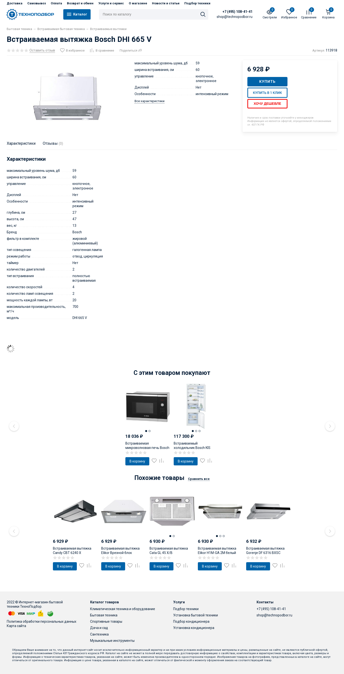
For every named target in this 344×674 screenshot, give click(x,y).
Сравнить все (199, 479)
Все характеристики (150, 101)
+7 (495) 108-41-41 (237, 12)
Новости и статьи (165, 3)
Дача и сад (99, 628)
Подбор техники (197, 3)
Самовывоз (36, 3)
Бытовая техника (103, 615)
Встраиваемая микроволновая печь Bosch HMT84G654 (147, 447)
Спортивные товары (106, 621)
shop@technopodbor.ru (274, 615)
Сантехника (99, 634)
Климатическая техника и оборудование (122, 609)
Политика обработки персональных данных (41, 621)
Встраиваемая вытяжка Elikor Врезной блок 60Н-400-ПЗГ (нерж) (120, 552)
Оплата (56, 3)
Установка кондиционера (193, 628)
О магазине (138, 3)
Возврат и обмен (80, 3)
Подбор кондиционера (191, 621)
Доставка (14, 3)
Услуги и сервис (111, 3)
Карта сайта (16, 626)
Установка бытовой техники (195, 615)
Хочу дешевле (267, 104)
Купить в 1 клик (267, 93)
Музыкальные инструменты (112, 641)
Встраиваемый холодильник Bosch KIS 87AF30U (192, 447)
